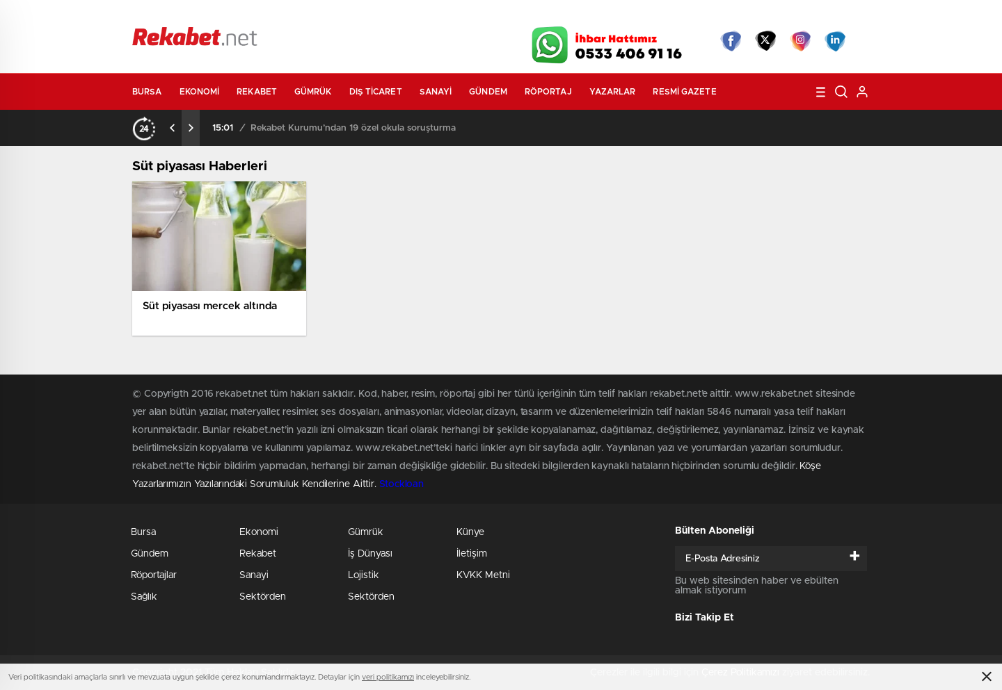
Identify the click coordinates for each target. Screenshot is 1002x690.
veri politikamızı (388, 677)
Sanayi (436, 92)
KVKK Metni (483, 575)
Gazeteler (262, 15)
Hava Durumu (576, 15)
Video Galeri (419, 15)
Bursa (147, 92)
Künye (470, 532)
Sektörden (262, 597)
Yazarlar (612, 92)
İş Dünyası (370, 554)
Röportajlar (154, 575)
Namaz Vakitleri (823, 15)
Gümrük (313, 92)
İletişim (471, 554)
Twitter (765, 41)
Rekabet (257, 92)
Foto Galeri (343, 15)
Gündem (488, 92)
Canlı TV (496, 15)
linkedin (835, 41)
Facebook (730, 41)
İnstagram (800, 41)
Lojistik (363, 575)
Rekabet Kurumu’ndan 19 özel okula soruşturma (353, 128)
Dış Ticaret (375, 92)
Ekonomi (200, 92)
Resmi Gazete (684, 92)
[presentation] (173, 128)
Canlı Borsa (657, 15)
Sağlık (144, 597)
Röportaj (548, 92)
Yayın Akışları (738, 15)
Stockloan (401, 484)
